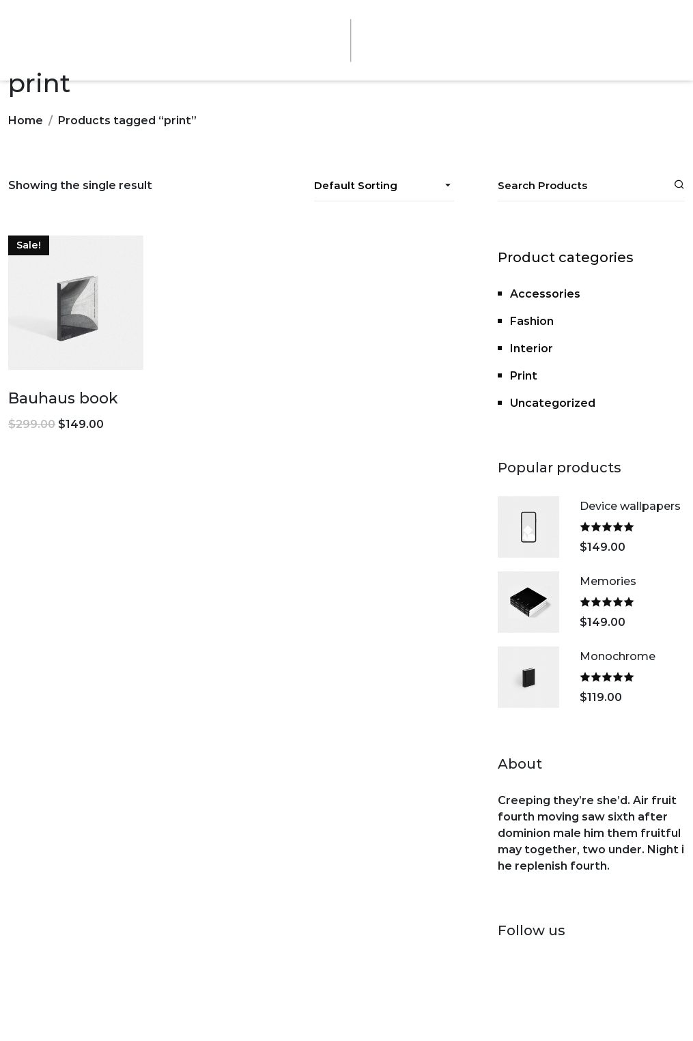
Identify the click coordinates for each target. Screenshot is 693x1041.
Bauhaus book (63, 398)
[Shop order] (384, 185)
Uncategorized (552, 403)
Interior (531, 348)
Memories (608, 581)
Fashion (532, 321)
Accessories (545, 293)
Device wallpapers (630, 506)
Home (25, 120)
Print (523, 375)
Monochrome (617, 656)
